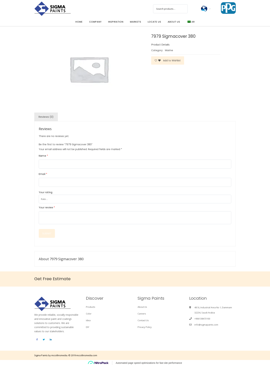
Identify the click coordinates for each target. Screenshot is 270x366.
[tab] (46, 117)
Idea (88, 320)
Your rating (45, 192)
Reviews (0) (46, 117)
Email (43, 174)
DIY (87, 327)
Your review (47, 207)
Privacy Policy (145, 327)
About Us (142, 306)
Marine (169, 50)
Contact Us (143, 320)
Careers (142, 313)
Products (90, 306)
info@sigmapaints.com (206, 324)
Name (43, 155)
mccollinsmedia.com (86, 355)
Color (88, 313)
